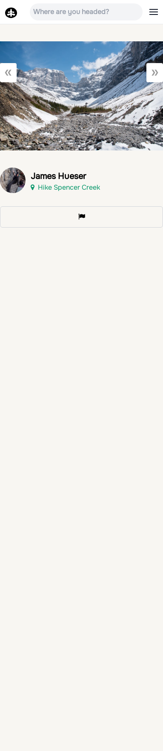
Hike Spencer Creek (65, 187)
